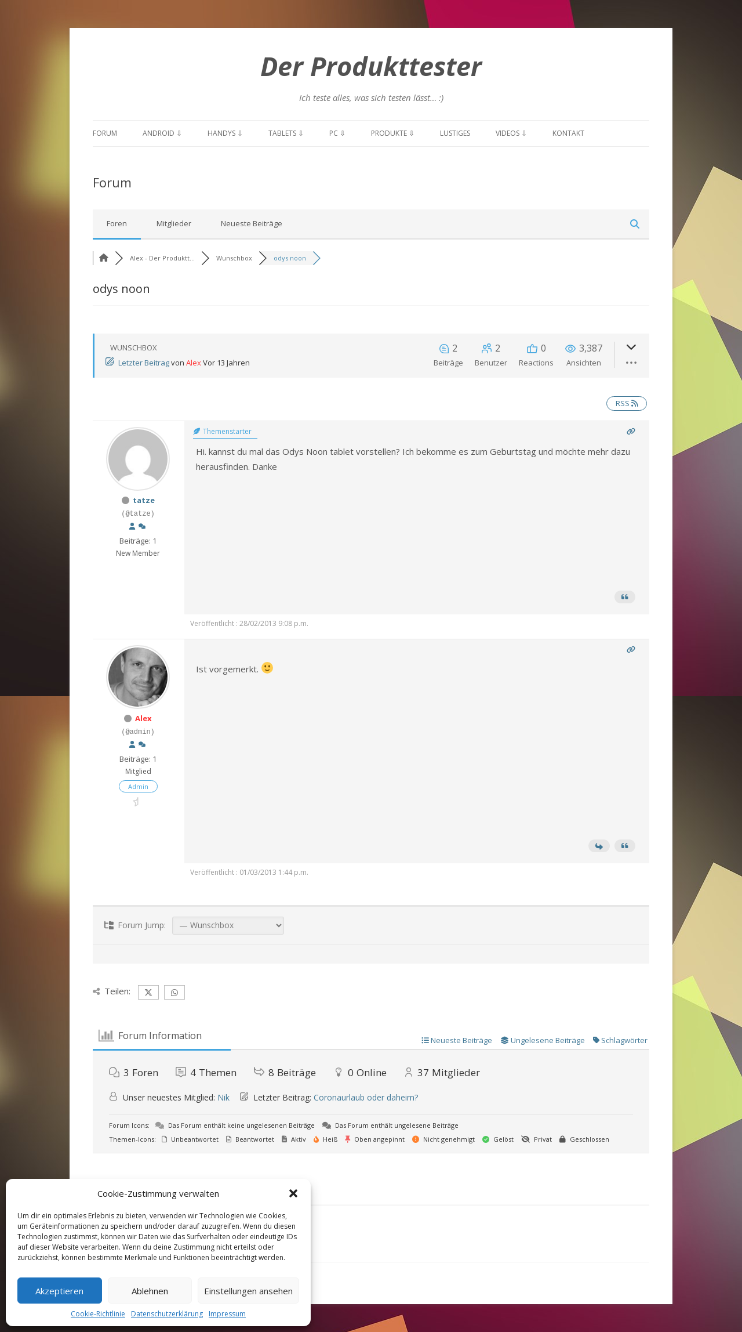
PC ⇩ (337, 133)
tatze (144, 500)
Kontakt (568, 133)
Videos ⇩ (511, 133)
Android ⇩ (162, 133)
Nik (223, 1097)
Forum (105, 133)
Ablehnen (150, 1291)
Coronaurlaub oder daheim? (366, 1097)
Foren (117, 223)
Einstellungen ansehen (248, 1291)
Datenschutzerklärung (167, 1314)
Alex (193, 362)
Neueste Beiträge (251, 223)
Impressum (227, 1314)
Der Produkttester (371, 66)
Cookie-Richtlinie (98, 1314)
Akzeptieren (59, 1291)
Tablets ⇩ (286, 133)
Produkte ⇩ (392, 133)
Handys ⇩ (225, 133)
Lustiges (455, 133)
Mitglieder (174, 223)
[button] (293, 1193)
